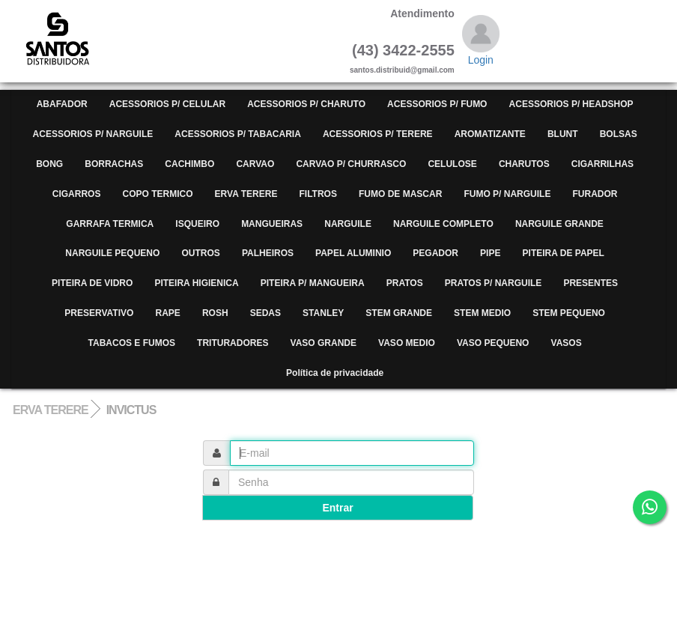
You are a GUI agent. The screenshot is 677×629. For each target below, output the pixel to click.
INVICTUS (131, 410)
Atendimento (422, 13)
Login (481, 60)
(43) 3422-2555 (403, 50)
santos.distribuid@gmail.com (402, 70)
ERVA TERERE (50, 410)
